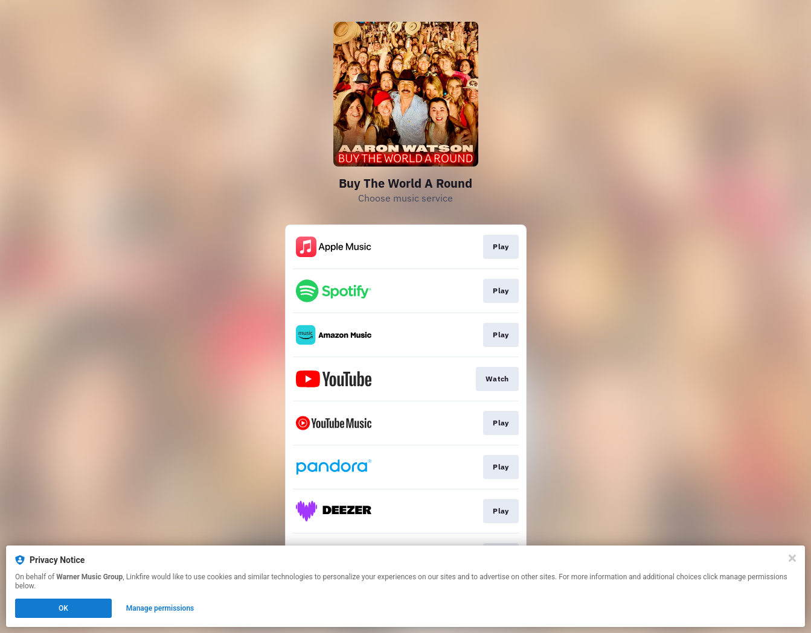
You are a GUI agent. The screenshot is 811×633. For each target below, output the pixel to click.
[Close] (792, 558)
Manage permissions (160, 608)
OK (63, 608)
